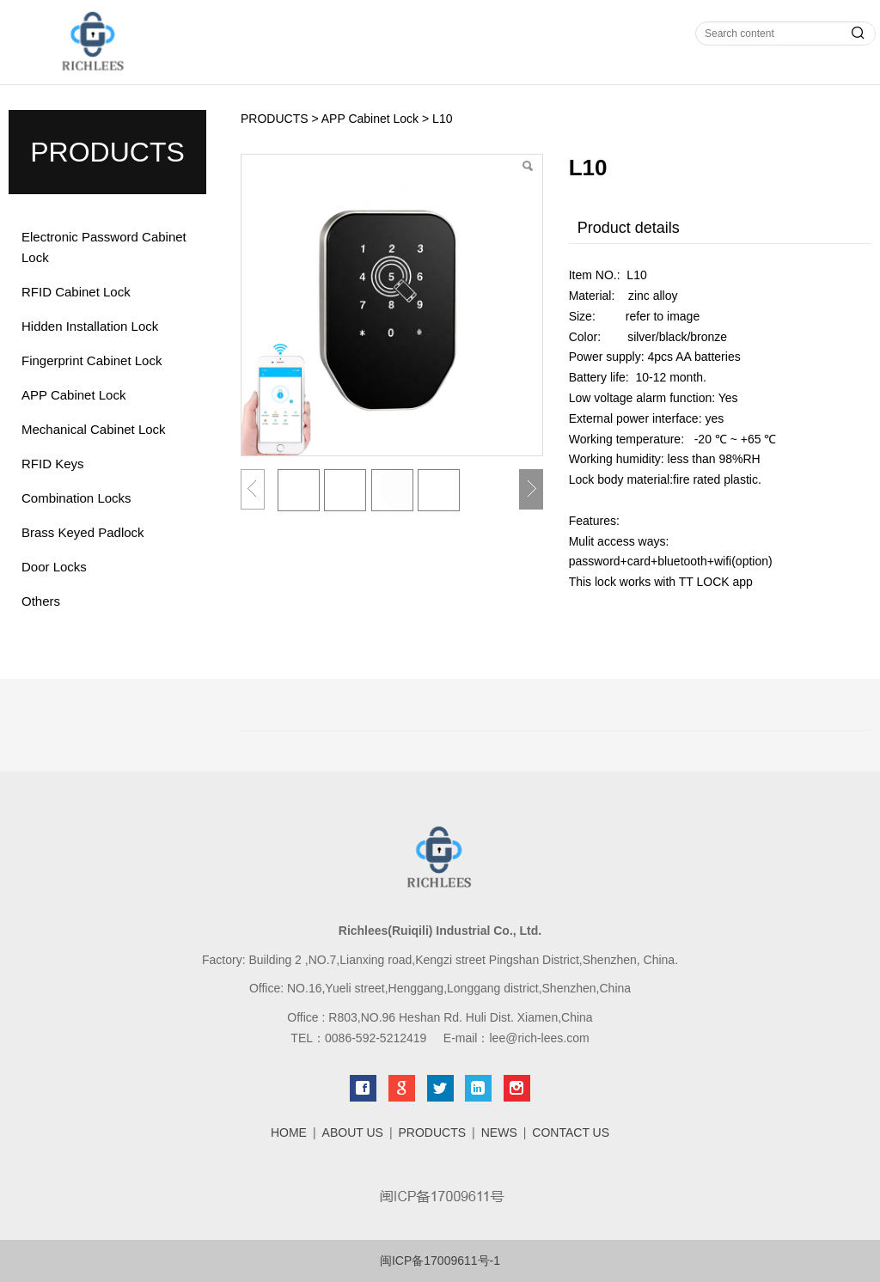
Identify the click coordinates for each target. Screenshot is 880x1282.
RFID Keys (52, 463)
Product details (629, 227)
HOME (289, 1132)
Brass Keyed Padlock (82, 532)
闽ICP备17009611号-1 (440, 1260)
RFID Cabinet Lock (76, 291)
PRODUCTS (275, 118)
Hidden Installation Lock (89, 326)
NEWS (499, 1132)
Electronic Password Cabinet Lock (103, 247)
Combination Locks (76, 498)
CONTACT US (570, 1132)
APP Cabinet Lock (73, 395)
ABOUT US (352, 1132)
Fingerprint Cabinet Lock (91, 360)
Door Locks (54, 566)
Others (40, 601)
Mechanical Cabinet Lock (93, 429)
